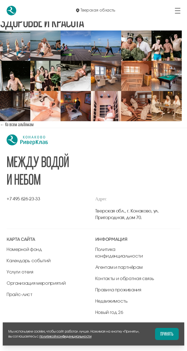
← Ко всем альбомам (17, 124)
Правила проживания (118, 290)
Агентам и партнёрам (119, 267)
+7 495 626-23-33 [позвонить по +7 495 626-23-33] (23, 199)
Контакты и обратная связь (124, 279)
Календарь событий (29, 261)
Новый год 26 (109, 312)
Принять (167, 333)
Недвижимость (111, 301)
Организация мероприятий (36, 283)
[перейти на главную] (11, 10)
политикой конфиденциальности (65, 336)
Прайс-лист (19, 294)
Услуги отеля (20, 272)
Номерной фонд (24, 249)
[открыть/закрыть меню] (177, 10)
